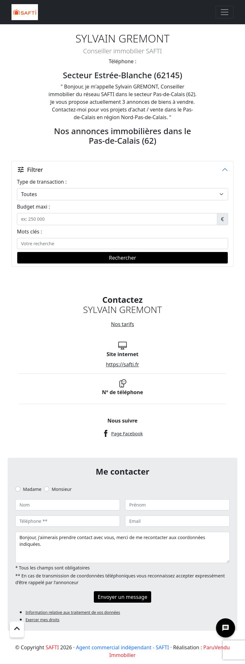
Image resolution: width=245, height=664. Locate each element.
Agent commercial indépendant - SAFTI (122, 647)
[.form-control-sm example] (117, 219)
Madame (32, 489)
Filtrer (30, 169)
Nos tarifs (122, 324)
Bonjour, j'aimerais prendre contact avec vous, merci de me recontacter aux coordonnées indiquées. (122, 547)
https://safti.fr (122, 364)
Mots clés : (29, 231)
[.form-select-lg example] (122, 194)
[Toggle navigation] (225, 12)
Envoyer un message (122, 596)
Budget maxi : (33, 206)
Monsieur (61, 489)
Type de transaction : (42, 181)
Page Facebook (127, 434)
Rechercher (122, 257)
